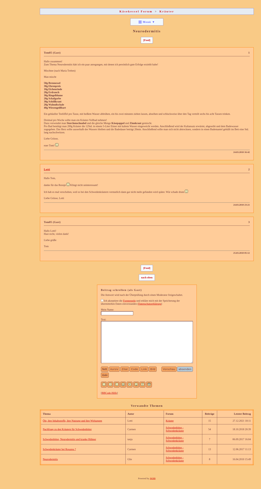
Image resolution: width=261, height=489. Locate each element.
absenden (185, 369)
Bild (152, 369)
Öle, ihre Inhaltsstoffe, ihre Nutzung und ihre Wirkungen (72, 420)
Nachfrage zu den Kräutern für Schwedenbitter (67, 429)
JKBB (153, 478)
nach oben (147, 277)
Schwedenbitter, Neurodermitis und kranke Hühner (69, 439)
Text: (103, 319)
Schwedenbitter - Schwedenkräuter (175, 429)
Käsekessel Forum (136, 11)
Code (134, 369)
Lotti (47, 169)
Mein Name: (107, 309)
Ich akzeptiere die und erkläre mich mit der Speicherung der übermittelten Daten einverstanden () (140, 302)
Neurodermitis (50, 459)
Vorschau (169, 369)
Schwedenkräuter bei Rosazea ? (59, 449)
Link (144, 369)
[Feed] (146, 40)
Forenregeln (129, 300)
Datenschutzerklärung (149, 303)
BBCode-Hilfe (109, 392)
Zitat (125, 369)
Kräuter (167, 11)
